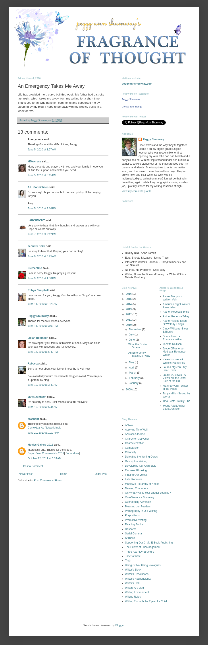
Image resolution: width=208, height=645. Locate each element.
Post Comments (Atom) (48, 480)
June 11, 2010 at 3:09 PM (43, 325)
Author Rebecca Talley (176, 316)
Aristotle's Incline (135, 434)
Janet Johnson (37, 396)
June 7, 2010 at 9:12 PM (42, 234)
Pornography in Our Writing (141, 510)
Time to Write (133, 556)
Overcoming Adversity (138, 501)
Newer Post (26, 473)
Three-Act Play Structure (139, 551)
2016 (129, 293)
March (133, 372)
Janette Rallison (172, 344)
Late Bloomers (133, 479)
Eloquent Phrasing (136, 470)
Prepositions (132, 515)
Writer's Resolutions (136, 574)
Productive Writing (135, 520)
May (132, 362)
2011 (129, 319)
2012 (129, 314)
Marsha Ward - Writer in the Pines (175, 387)
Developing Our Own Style (140, 465)
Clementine (35, 268)
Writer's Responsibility (138, 578)
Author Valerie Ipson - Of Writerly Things (175, 322)
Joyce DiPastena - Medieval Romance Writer (174, 352)
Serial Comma (133, 533)
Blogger (119, 625)
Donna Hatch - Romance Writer (172, 338)
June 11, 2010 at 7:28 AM (43, 304)
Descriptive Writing (136, 461)
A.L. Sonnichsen (38, 187)
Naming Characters (136, 488)
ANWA (129, 425)
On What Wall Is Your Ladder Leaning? (148, 492)
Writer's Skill (132, 583)
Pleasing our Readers (137, 506)
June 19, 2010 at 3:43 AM (43, 384)
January (134, 383)
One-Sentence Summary (139, 497)
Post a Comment (33, 466)
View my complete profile (136, 191)
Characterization (134, 443)
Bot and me (72, 453)
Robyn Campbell (38, 290)
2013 (129, 309)
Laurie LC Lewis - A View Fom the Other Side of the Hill (175, 378)
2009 (129, 389)
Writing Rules (133, 596)
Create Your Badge (132, 106)
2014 (129, 304)
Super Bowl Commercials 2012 (46, 453)
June (132, 339)
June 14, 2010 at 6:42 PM (43, 351)
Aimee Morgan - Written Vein (172, 298)
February (134, 378)
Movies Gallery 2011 (40, 444)
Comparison (132, 447)
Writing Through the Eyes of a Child (146, 601)
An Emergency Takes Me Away (139, 354)
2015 (129, 298)
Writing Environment (137, 592)
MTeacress (34, 161)
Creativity (130, 452)
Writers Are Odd (134, 587)
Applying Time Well (136, 429)
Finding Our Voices (136, 474)
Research (130, 529)
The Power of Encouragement (142, 547)
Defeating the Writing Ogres (141, 456)
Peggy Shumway (38, 316)
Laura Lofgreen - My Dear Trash (175, 369)
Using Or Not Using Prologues (143, 565)
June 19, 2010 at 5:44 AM (43, 407)
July (132, 334)
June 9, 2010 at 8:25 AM (42, 256)
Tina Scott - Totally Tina (176, 401)
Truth (128, 560)
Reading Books (134, 524)
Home (63, 473)
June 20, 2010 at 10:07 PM (43, 432)
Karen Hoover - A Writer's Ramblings (174, 361)
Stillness (130, 538)
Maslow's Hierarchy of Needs (142, 483)
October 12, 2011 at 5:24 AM (44, 458)
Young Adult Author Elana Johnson (174, 407)
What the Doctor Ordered (138, 346)
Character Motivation (137, 438)
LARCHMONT (36, 220)
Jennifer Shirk (36, 246)
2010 (129, 324)
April (132, 367)
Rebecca (33, 363)
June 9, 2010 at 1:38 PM (42, 278)
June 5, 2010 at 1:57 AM (42, 149)
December (135, 329)
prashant (33, 419)
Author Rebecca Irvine (176, 311)
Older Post (101, 473)
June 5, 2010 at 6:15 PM (42, 175)
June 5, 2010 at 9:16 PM (42, 208)
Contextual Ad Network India (44, 427)
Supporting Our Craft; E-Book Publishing (149, 542)
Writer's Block (133, 569)
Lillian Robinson (38, 337)
